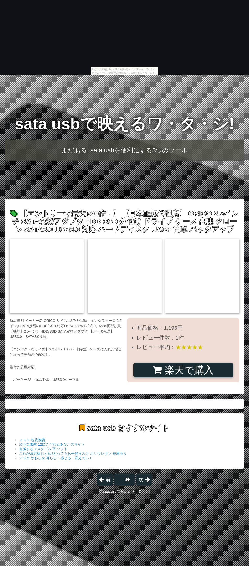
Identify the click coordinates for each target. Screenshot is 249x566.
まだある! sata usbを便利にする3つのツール (124, 150)
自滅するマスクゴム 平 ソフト (43, 449)
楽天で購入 (183, 370)
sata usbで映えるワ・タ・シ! (124, 124)
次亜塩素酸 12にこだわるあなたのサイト (52, 444)
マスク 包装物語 (32, 440)
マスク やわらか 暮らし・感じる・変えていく (56, 458)
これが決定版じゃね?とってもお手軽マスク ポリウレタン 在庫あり (73, 453)
